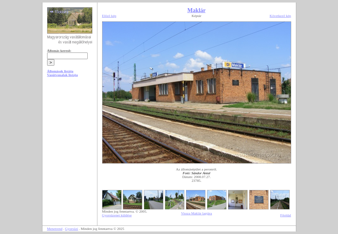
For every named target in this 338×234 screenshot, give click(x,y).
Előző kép (109, 16)
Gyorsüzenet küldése (117, 215)
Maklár (197, 10)
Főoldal (285, 215)
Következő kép (280, 16)
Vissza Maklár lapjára (196, 213)
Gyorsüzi (71, 229)
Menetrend (55, 229)
